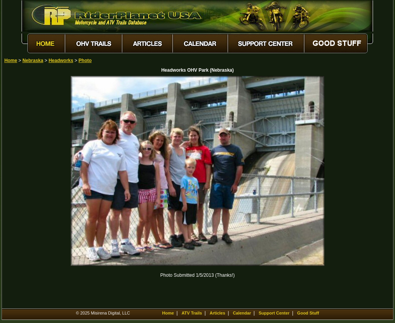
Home (10, 60)
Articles (217, 313)
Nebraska (32, 60)
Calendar (242, 313)
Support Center (274, 313)
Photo (85, 60)
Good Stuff (308, 313)
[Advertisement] (31, 191)
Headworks (61, 60)
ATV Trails (192, 313)
